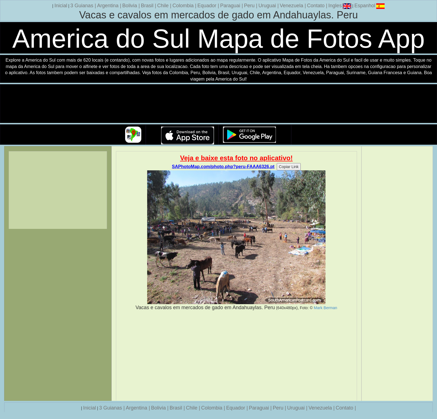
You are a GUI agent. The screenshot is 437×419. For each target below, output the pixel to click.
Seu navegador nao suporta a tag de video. (218, 103)
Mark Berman (325, 308)
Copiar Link (289, 166)
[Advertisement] (236, 356)
